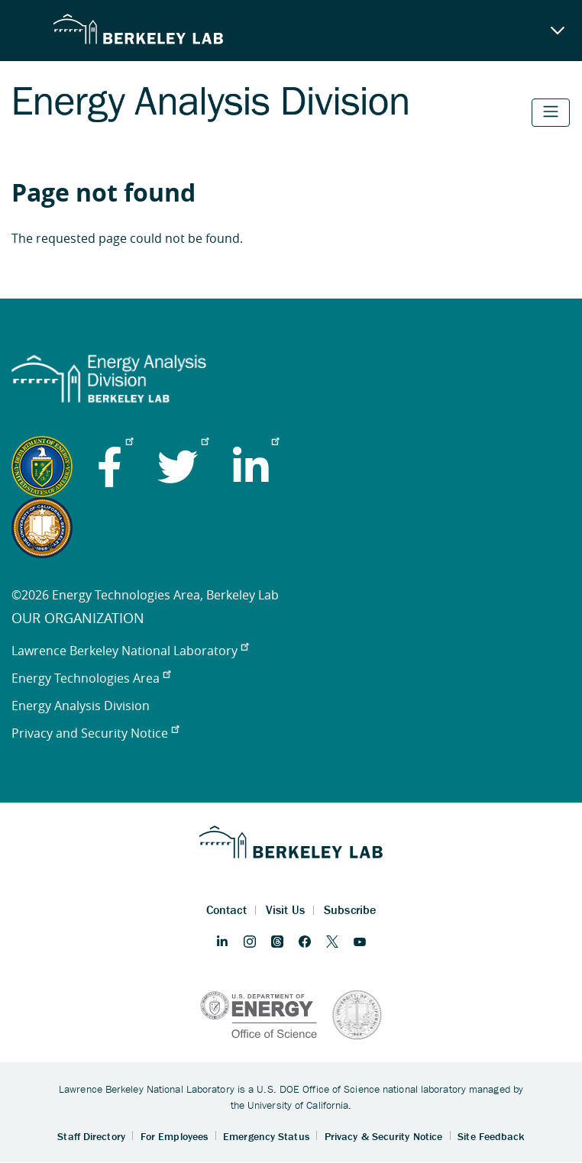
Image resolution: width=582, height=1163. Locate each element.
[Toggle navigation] (551, 113)
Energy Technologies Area (90, 678)
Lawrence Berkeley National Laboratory (129, 650)
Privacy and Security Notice (95, 733)
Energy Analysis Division (80, 705)
